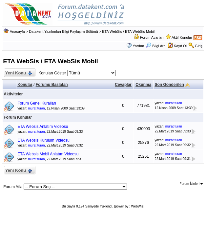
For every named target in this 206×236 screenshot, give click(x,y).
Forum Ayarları (152, 37)
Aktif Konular (182, 37)
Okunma (143, 84)
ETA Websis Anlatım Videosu (42, 126)
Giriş (198, 46)
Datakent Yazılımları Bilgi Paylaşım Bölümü (63, 31)
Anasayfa (17, 31)
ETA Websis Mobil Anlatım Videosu (47, 154)
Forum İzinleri (190, 184)
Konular (24, 84)
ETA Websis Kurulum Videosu (43, 140)
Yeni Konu (18, 73)
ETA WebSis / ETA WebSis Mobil (128, 31)
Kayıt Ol (180, 46)
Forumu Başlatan (52, 84)
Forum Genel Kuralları (36, 103)
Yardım (138, 46)
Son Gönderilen (169, 84)
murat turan (36, 108)
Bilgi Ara (155, 46)
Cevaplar (123, 84)
